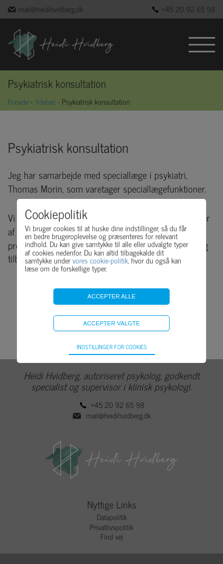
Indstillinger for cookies (112, 346)
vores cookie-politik (100, 260)
